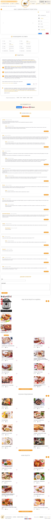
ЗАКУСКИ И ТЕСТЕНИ (5, 3)
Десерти (4, 6)
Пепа (3, 198)
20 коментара (43, 29)
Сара (3, 168)
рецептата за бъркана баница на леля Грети (11, 91)
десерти (42, 18)
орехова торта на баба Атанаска (9, 90)
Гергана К (4, 249)
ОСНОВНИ (32, 3)
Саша (3, 257)
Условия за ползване (47, 518)
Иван (3, 266)
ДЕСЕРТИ (38, 3)
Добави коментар (26, 116)
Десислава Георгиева (6, 213)
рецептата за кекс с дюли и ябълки (16, 66)
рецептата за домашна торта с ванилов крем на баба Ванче (26, 90)
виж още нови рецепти (25, 511)
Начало (2, 6)
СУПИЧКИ (17, 3)
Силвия (3, 223)
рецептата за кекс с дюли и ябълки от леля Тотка (11, 89)
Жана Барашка (7, 228)
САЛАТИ (12, 3)
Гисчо (6, 126)
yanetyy (3, 119)
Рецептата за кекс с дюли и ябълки (7, 83)
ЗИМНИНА (48, 3)
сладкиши (24, 97)
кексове (28, 97)
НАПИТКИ (44, 3)
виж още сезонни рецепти (25, 450)
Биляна (3, 185)
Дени (3, 135)
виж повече (6, 335)
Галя (3, 236)
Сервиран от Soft (47, 517)
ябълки (31, 97)
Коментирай (46, 131)
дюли (21, 97)
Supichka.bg (9, 518)
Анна (3, 151)
